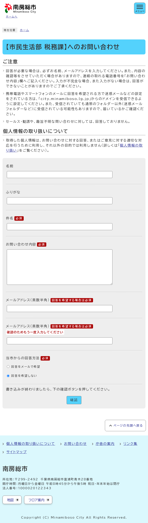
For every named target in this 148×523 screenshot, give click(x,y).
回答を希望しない (24, 375)
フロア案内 (36, 500)
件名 (15, 218)
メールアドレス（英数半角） (49, 300)
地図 (10, 500)
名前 (10, 166)
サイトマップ (16, 452)
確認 (74, 400)
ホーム (24, 30)
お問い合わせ (75, 443)
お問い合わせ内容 (26, 244)
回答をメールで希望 (25, 366)
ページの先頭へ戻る (128, 425)
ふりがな (13, 192)
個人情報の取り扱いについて (30, 443)
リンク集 (130, 443)
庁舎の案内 (105, 443)
